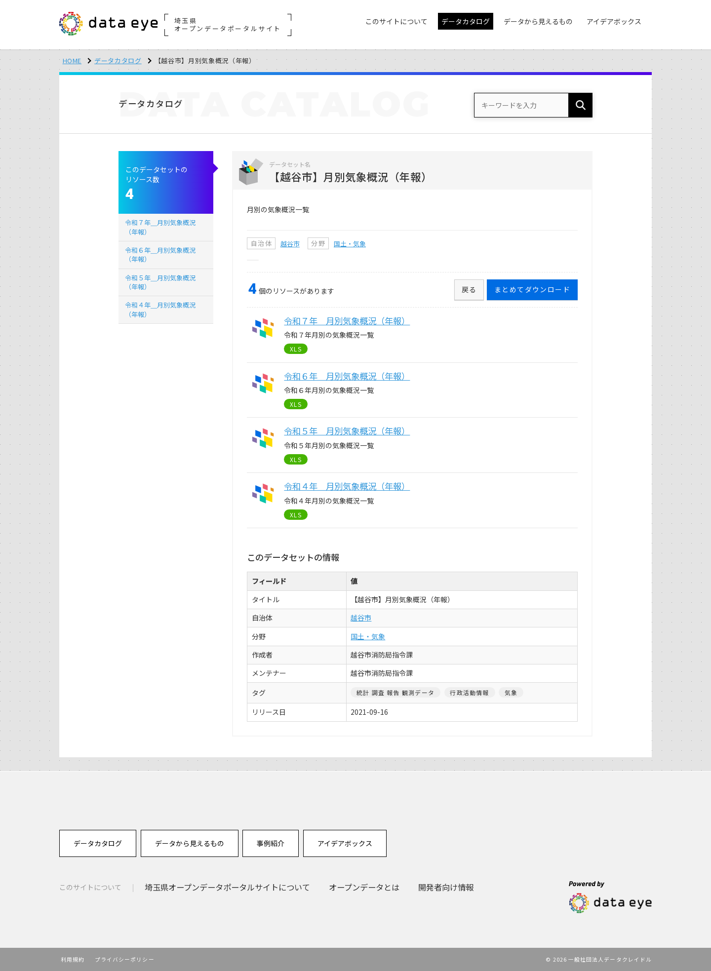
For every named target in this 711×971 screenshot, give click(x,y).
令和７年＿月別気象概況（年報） (160, 227)
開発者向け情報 (446, 887)
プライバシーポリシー (125, 959)
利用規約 (72, 959)
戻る (469, 289)
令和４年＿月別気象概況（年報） (160, 309)
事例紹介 (270, 843)
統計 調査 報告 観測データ (395, 692)
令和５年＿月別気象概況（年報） (160, 282)
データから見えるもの (189, 843)
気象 (511, 692)
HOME (72, 60)
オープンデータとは (364, 887)
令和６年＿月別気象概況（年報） (160, 254)
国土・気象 (350, 243)
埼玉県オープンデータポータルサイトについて (227, 887)
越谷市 (290, 243)
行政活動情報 (469, 692)
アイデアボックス (344, 843)
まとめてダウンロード (532, 289)
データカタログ (118, 60)
